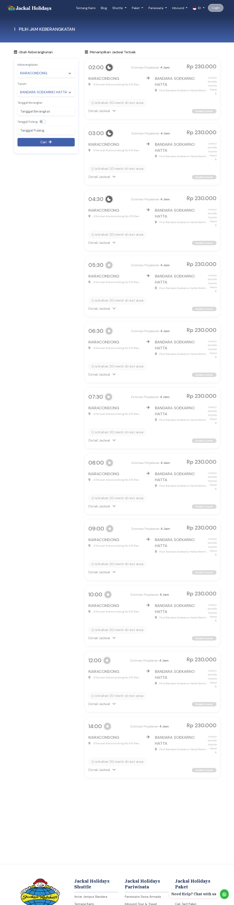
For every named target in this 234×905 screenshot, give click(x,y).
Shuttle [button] (118, 8)
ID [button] (197, 8)
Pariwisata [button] (156, 8)
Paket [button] (136, 8)
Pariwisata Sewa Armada (143, 897)
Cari (46, 142)
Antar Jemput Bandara (90, 897)
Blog (104, 8)
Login (216, 8)
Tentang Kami (86, 8)
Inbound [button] (178, 8)
